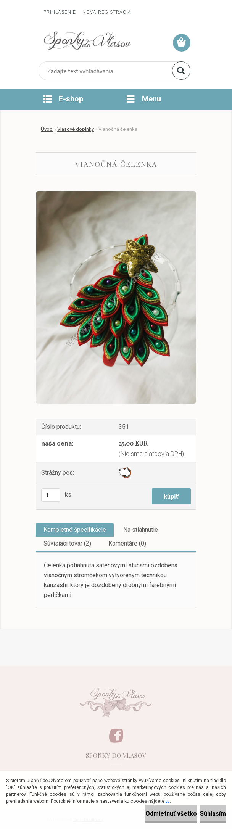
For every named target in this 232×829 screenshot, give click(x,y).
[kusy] (50, 495)
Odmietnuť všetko (171, 813)
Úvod (47, 129)
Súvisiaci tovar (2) (67, 543)
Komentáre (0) (127, 543)
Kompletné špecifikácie (75, 529)
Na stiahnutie (140, 529)
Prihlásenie (60, 12)
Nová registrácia (106, 12)
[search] (181, 70)
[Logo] (87, 40)
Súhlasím (213, 813)
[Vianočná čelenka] (116, 194)
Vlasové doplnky (75, 129)
